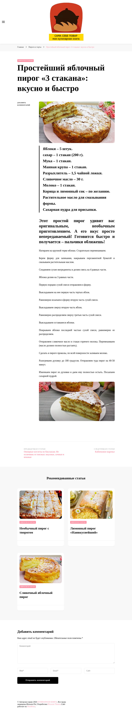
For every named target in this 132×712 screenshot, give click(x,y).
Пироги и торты (25, 60)
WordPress (31, 707)
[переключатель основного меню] (3, 22)
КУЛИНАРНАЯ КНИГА (47, 702)
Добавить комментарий (26, 104)
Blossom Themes (54, 704)
